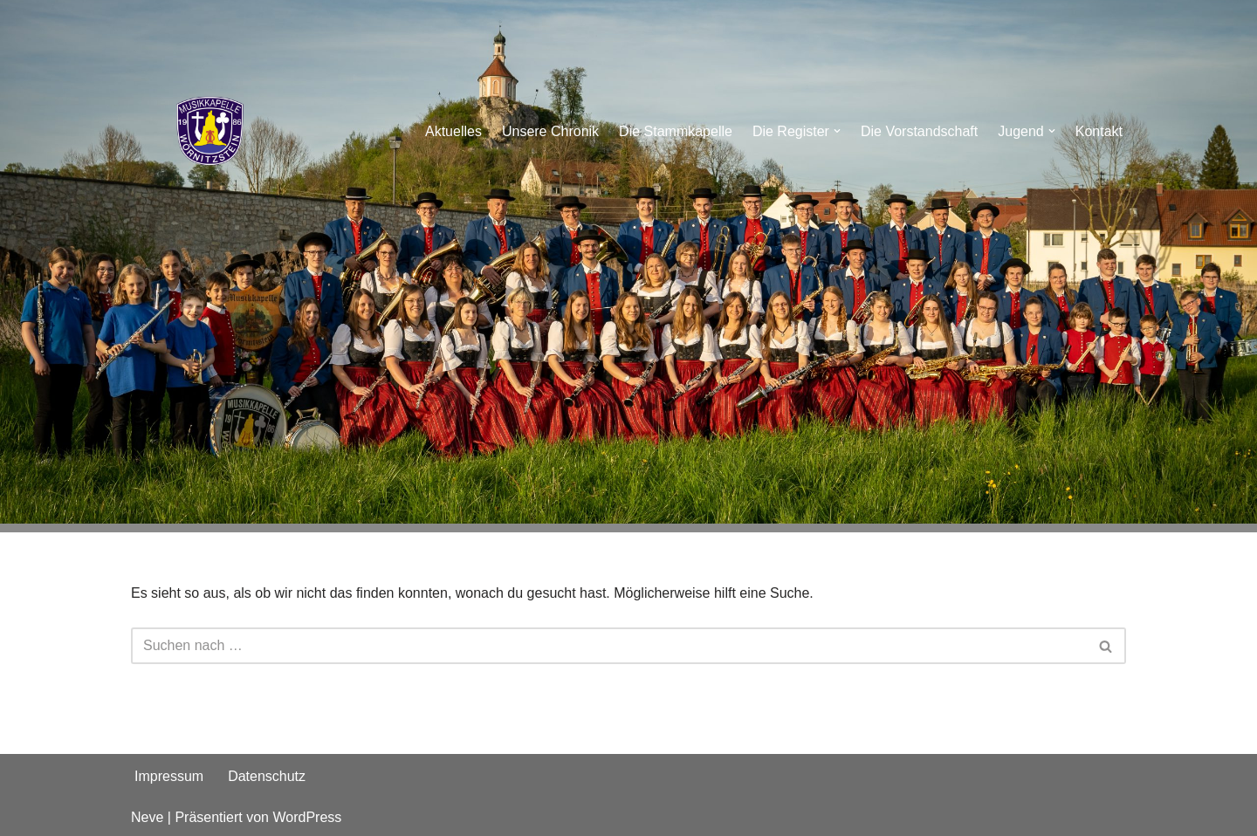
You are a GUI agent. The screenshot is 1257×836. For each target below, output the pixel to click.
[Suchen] (609, 645)
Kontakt (1099, 131)
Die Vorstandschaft (919, 131)
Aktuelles (453, 131)
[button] (837, 130)
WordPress (306, 817)
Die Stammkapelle (675, 131)
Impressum (168, 776)
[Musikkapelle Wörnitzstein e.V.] (209, 131)
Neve (147, 817)
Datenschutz (267, 776)
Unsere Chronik (550, 131)
